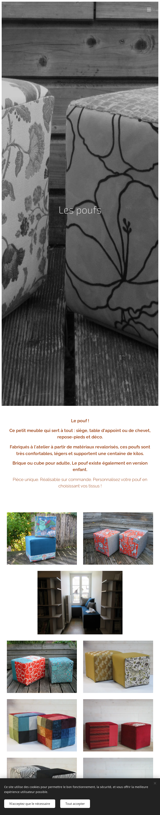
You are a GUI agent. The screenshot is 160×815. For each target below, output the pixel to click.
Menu (149, 9)
